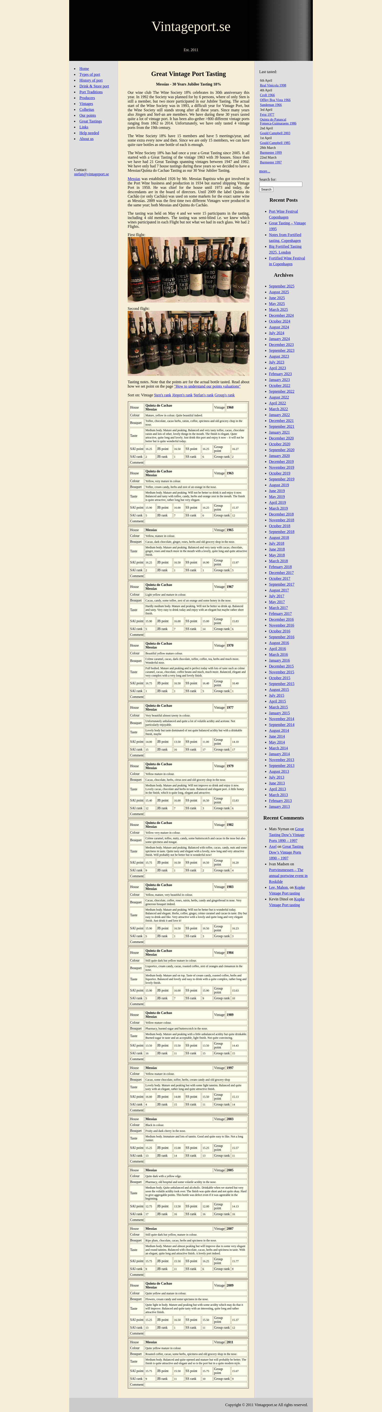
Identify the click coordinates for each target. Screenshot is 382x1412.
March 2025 (278, 309)
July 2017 (276, 596)
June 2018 (277, 549)
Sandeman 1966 (271, 105)
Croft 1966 (267, 95)
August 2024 (279, 327)
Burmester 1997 (271, 162)
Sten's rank (162, 395)
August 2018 (279, 537)
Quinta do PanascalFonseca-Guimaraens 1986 (278, 121)
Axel (273, 846)
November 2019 (281, 467)
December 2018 (281, 514)
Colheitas (86, 109)
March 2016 (278, 654)
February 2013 (280, 801)
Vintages (86, 104)
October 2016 (279, 631)
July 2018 (276, 543)
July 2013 (276, 777)
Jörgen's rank (182, 395)
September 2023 (281, 350)
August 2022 (279, 397)
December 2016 (281, 619)
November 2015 (281, 672)
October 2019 (279, 473)
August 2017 (279, 590)
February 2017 (280, 613)
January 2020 (279, 456)
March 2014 (278, 748)
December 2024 (281, 315)
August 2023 (279, 356)
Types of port (89, 74)
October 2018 (279, 526)
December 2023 (281, 345)
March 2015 (278, 707)
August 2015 (279, 689)
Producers (87, 98)
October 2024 (279, 321)
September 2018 (281, 532)
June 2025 (277, 298)
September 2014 (281, 725)
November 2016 (281, 625)
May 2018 (277, 555)
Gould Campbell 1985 (275, 143)
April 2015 (277, 701)
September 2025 (281, 286)
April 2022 (277, 403)
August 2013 (279, 771)
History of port (91, 80)
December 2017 (281, 573)
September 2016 (281, 637)
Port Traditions (91, 92)
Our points (87, 115)
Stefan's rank (203, 395)
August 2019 (279, 485)
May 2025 (277, 304)
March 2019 (278, 508)
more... (264, 171)
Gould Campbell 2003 (275, 133)
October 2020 (279, 444)
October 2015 (279, 678)
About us (86, 139)
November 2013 (281, 760)
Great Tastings (90, 121)
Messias (134, 179)
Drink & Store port (94, 86)
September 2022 (281, 391)
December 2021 (281, 421)
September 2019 (281, 479)
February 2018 (280, 567)
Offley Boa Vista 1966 (275, 100)
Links (83, 127)
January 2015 (279, 713)
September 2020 (281, 450)
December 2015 (281, 666)
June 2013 (277, 783)
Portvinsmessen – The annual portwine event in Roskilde (288, 876)
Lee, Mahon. (279, 887)
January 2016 (279, 660)
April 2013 (277, 789)
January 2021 (279, 432)
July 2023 (276, 362)
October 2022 (279, 385)
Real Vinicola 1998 (273, 85)
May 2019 (277, 497)
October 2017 (279, 578)
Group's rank (225, 395)
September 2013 (281, 765)
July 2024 (276, 333)
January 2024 (279, 339)
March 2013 (278, 795)
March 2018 (278, 561)
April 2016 (277, 649)
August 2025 (279, 292)
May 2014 (277, 742)
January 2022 (279, 415)
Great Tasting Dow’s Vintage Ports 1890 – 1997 (287, 835)
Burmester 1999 (271, 152)
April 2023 (277, 368)
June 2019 (277, 491)
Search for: (268, 179)
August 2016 (279, 643)
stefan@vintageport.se (91, 174)
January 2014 (279, 754)
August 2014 (279, 730)
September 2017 (281, 584)
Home (84, 69)
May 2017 (277, 602)
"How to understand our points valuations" (207, 386)
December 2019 (281, 461)
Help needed (89, 133)
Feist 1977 (267, 114)
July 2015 (276, 695)
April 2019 (277, 502)
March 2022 (278, 409)
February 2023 (280, 374)
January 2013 (279, 806)
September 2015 (281, 684)
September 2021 (281, 426)
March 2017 (278, 608)
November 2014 (281, 719)
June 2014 (277, 736)
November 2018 (281, 520)
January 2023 (279, 380)
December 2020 (281, 438)
